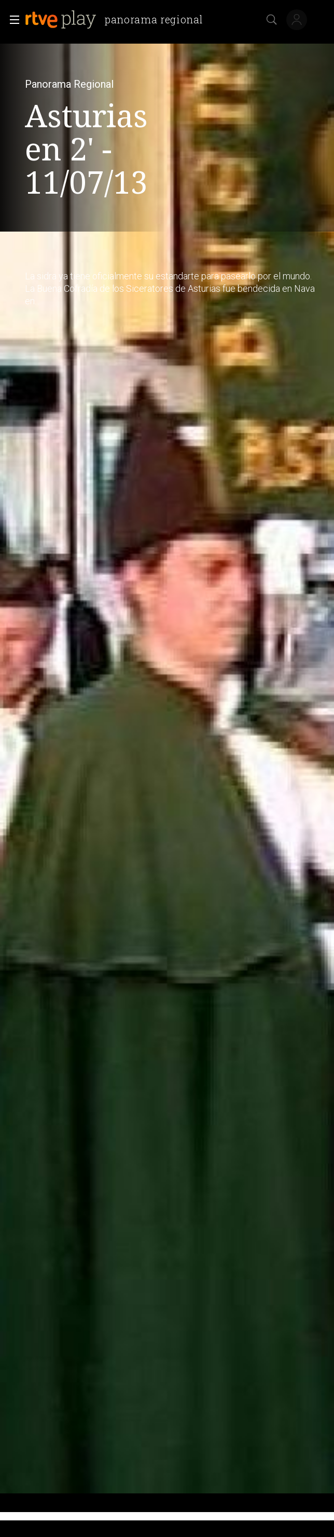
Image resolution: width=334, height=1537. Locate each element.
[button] (11, 19)
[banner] (118, 19)
